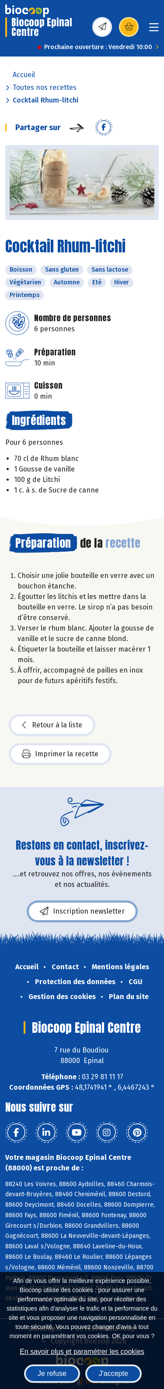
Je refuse (52, 1373)
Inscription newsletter (82, 911)
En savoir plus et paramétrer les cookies (82, 1351)
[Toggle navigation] (154, 30)
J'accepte (113, 1373)
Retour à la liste (52, 725)
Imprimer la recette (60, 754)
